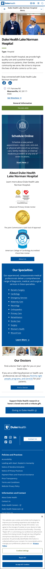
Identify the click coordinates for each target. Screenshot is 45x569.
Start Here (21, 162)
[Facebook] (6, 438)
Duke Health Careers (10, 505)
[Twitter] (6, 442)
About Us (22, 259)
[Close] (42, 517)
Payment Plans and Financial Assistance (18, 474)
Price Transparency (9, 478)
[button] (42, 3)
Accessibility (7, 459)
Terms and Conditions (11, 482)
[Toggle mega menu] (38, 3)
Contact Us (32, 439)
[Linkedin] (15, 438)
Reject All (22, 559)
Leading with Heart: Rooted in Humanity (18, 463)
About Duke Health (9, 497)
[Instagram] (11, 438)
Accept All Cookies (22, 566)
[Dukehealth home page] (5, 3)
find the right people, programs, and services (23, 377)
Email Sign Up (7, 513)
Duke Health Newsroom (11, 509)
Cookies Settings (22, 552)
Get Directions (13, 98)
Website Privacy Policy (10, 486)
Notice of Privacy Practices (12, 471)
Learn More (21, 339)
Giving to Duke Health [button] (23, 410)
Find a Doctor (22, 387)
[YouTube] (11, 442)
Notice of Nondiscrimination (13, 467)
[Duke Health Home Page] (16, 427)
